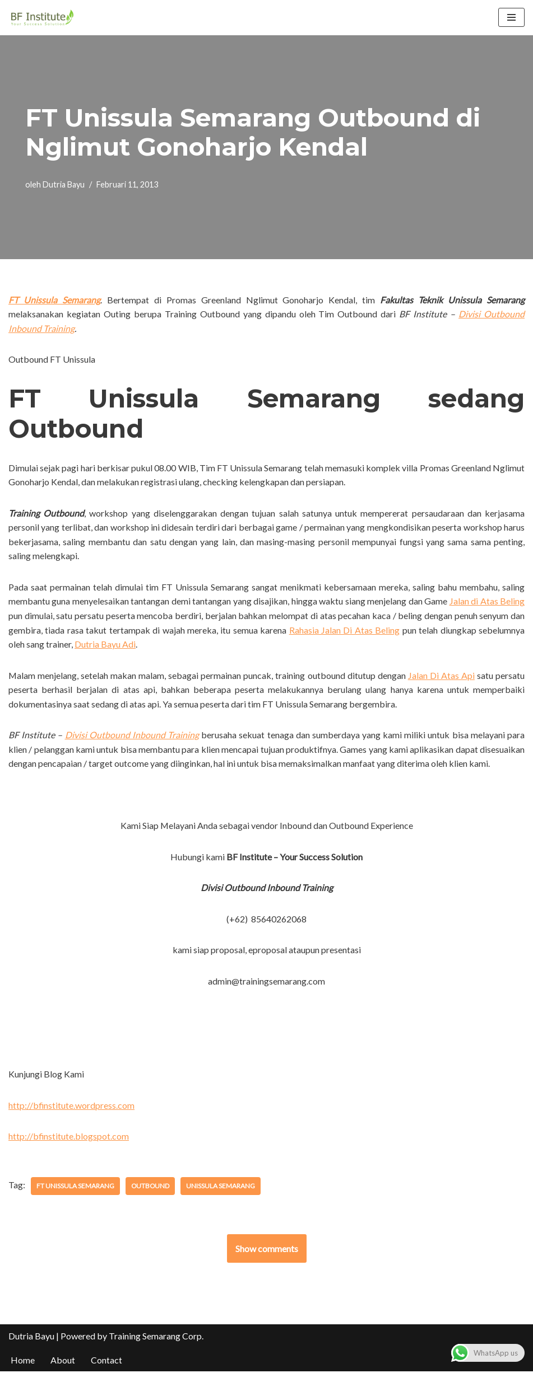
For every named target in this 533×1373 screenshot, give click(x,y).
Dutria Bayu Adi (105, 644)
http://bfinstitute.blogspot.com (68, 1137)
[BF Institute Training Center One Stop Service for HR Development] (42, 17)
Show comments (266, 1249)
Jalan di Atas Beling (487, 601)
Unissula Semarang (221, 1187)
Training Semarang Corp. (156, 1337)
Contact (106, 1361)
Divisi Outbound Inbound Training (132, 735)
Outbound (150, 1187)
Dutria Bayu (64, 185)
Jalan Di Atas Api (441, 676)
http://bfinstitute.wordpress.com (71, 1106)
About (62, 1361)
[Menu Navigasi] (511, 17)
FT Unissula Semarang (75, 1187)
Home (23, 1361)
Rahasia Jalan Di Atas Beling (344, 630)
